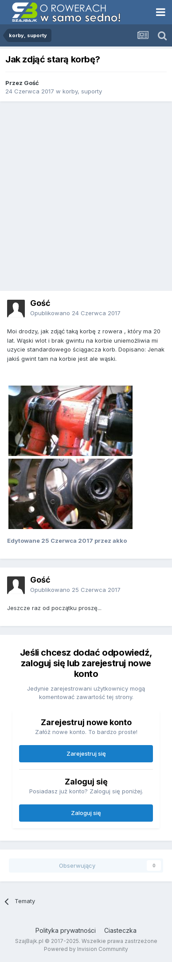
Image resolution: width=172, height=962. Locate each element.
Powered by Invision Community (86, 949)
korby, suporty (82, 91)
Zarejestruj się (86, 753)
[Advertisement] (86, 196)
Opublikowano (75, 313)
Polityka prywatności (65, 930)
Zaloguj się (86, 812)
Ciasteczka (120, 930)
